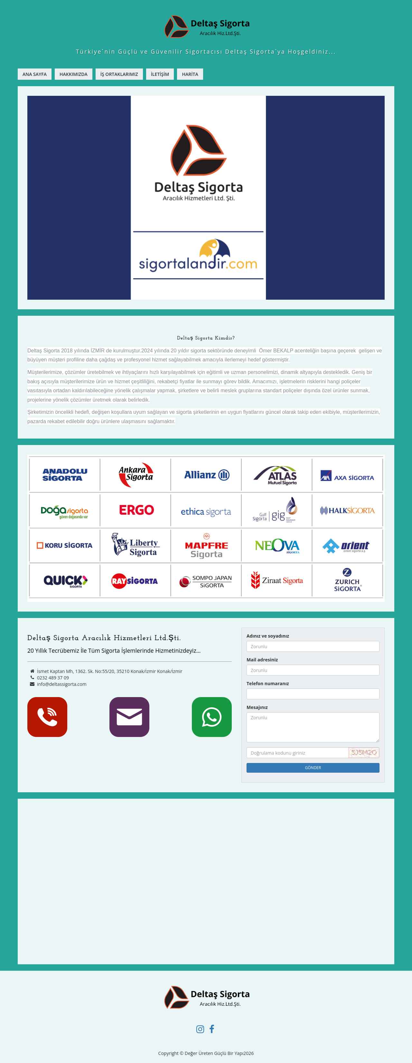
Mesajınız (257, 707)
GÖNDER (313, 767)
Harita (190, 74)
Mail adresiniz (262, 660)
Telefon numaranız (268, 683)
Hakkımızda (74, 74)
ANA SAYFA (35, 74)
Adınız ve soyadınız (268, 636)
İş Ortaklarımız (119, 74)
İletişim (160, 74)
